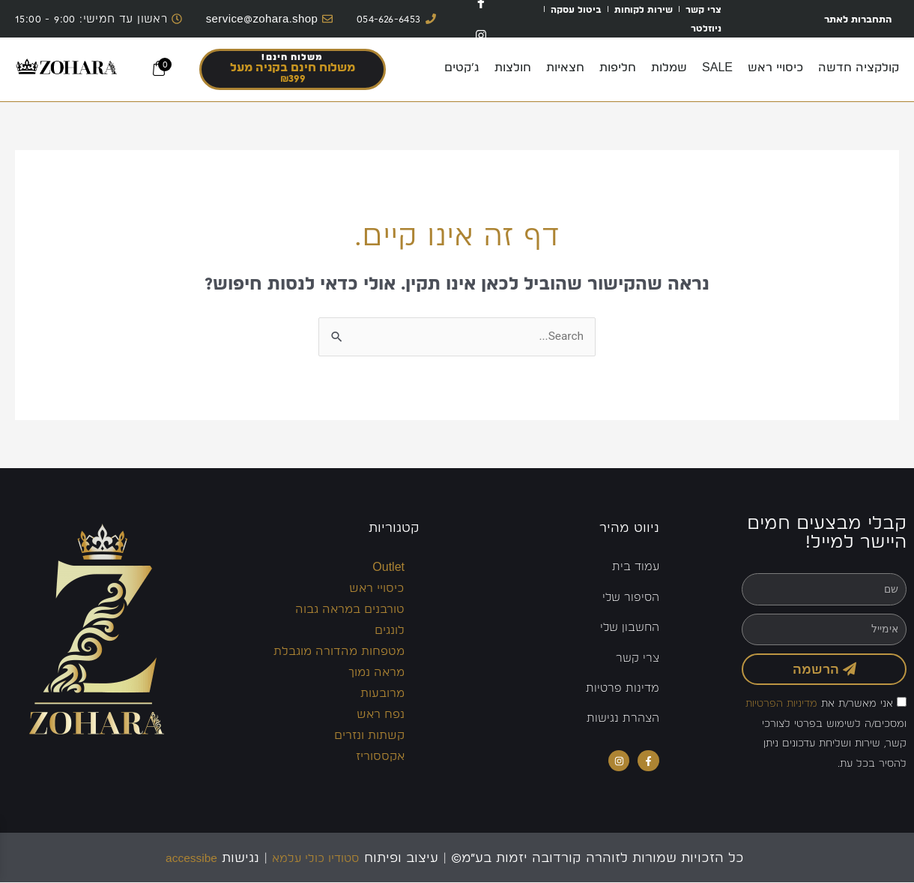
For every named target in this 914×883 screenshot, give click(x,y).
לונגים (390, 630)
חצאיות (565, 67)
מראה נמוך (376, 672)
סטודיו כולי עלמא (320, 858)
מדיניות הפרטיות (781, 704)
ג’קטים (461, 67)
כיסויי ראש (775, 67)
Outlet (388, 567)
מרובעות (382, 693)
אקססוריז (380, 756)
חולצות (512, 67)
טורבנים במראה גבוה (350, 609)
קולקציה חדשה (858, 67)
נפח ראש (381, 714)
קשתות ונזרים (369, 735)
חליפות (617, 67)
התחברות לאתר (851, 19)
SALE (717, 67)
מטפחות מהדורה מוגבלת (339, 651)
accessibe (183, 858)
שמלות (669, 67)
